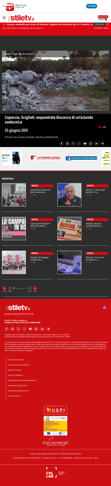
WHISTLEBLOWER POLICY (18, 391)
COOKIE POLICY (14, 396)
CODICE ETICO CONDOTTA (18, 365)
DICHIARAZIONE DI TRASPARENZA (22, 380)
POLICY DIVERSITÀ (15, 375)
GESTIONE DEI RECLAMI (17, 386)
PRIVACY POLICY (15, 370)
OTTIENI (92, 6)
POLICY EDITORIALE (16, 360)
